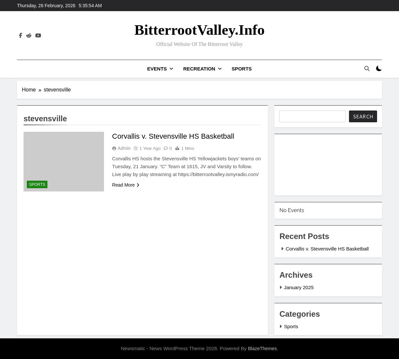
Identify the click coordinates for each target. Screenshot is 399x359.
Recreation (199, 68)
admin (124, 148)
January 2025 (299, 287)
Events (157, 68)
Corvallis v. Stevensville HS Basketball (173, 136)
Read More (125, 185)
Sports (242, 68)
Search (363, 116)
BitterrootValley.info (199, 30)
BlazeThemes (262, 348)
